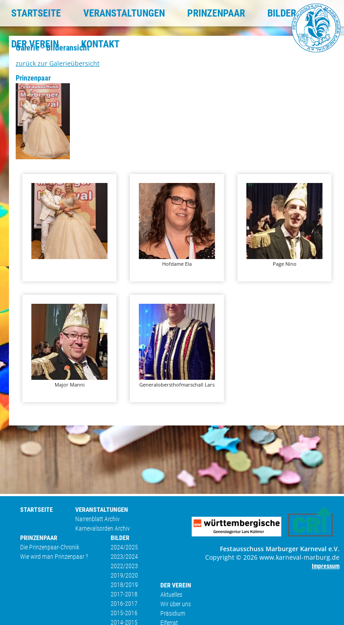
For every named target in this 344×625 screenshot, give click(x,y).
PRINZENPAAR (216, 13)
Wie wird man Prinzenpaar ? (54, 556)
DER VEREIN (35, 44)
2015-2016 (124, 612)
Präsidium (172, 613)
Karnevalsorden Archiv (102, 528)
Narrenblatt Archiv (97, 519)
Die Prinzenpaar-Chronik (49, 547)
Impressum (326, 566)
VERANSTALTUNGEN (124, 13)
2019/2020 (124, 575)
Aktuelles (171, 594)
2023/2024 (124, 556)
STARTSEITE (36, 13)
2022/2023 (124, 566)
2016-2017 (124, 603)
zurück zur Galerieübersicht (57, 63)
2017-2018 (124, 594)
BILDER (281, 13)
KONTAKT (100, 44)
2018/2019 (124, 584)
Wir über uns (175, 604)
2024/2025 (124, 547)
